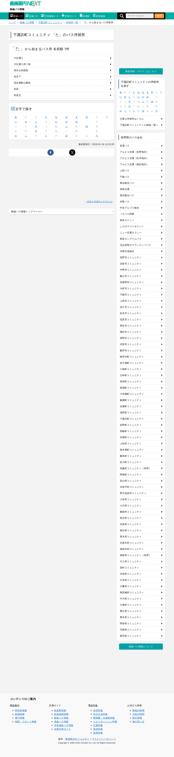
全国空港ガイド (62, 729)
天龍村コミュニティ (131, 629)
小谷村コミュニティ (131, 499)
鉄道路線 (99, 15)
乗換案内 (15, 705)
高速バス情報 (61, 721)
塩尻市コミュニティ (131, 319)
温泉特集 (98, 732)
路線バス (16, 15)
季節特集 (93, 705)
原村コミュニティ (129, 567)
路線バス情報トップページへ (26, 211)
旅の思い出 (138, 721)
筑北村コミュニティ (131, 518)
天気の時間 (138, 714)
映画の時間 (138, 710)
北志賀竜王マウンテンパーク (135, 245)
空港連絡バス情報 (63, 725)
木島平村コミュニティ (132, 487)
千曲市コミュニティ (131, 294)
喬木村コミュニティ (131, 617)
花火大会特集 (100, 714)
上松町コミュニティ (131, 443)
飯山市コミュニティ (131, 276)
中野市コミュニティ (131, 269)
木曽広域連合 (127, 251)
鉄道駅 (84, 15)
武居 (16, 89)
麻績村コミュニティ (131, 511)
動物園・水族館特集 (104, 718)
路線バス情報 (17, 9)
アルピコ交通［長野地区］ (134, 152)
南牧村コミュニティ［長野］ (135, 555)
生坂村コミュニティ (131, 524)
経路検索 (20, 714)
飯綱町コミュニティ (131, 400)
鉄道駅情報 (60, 710)
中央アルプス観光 (129, 207)
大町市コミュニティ (131, 288)
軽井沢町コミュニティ (132, 356)
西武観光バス (127, 195)
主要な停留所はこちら (132, 118)
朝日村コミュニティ (131, 530)
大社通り (18, 58)
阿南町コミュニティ (131, 474)
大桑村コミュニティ (131, 586)
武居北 (17, 95)
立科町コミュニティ (131, 375)
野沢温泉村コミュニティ (133, 493)
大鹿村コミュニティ (131, 604)
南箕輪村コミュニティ (132, 592)
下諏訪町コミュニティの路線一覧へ (139, 125)
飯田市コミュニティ (131, 350)
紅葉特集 (98, 725)
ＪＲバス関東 (127, 214)
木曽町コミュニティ (131, 437)
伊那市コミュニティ (131, 344)
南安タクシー (127, 220)
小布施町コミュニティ (132, 394)
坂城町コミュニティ (131, 387)
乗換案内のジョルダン (77, 739)
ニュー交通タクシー (131, 232)
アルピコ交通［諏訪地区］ (134, 164)
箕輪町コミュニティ (131, 431)
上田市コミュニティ (131, 300)
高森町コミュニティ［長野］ (135, 468)
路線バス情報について (141, 646)
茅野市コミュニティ (131, 338)
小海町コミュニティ (131, 369)
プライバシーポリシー (104, 739)
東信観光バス (127, 183)
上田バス (124, 170)
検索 (159, 15)
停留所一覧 (72, 22)
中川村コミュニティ (131, 598)
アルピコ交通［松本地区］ (134, 158)
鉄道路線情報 (61, 714)
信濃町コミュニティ (131, 406)
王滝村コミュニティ (131, 580)
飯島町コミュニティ (131, 456)
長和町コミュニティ (131, 381)
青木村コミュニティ (131, 536)
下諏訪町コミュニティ (50, 22)
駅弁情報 (137, 718)
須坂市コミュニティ (131, 263)
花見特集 (98, 710)
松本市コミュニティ (131, 313)
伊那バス (124, 201)
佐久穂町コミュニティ (132, 363)
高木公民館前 (21, 70)
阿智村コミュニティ (131, 623)
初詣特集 (98, 729)
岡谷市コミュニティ (131, 325)
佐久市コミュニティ (131, 307)
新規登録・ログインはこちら (141, 71)
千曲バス (124, 176)
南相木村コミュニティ (132, 549)
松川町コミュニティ (131, 462)
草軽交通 (124, 189)
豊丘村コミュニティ (131, 611)
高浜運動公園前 (22, 82)
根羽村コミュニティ (131, 635)
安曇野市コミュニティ (132, 282)
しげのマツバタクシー (132, 226)
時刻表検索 (21, 710)
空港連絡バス (50, 15)
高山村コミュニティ (131, 480)
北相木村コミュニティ (132, 542)
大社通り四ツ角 (22, 64)
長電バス (124, 145)
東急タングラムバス (131, 238)
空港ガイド (69, 15)
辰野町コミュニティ (131, 425)
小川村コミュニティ (131, 505)
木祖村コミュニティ (131, 573)
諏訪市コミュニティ (131, 331)
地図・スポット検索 (26, 721)
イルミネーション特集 (105, 721)
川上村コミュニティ (131, 561)
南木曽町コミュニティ (132, 449)
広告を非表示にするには (99, 202)
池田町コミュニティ (131, 412)
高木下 (17, 76)
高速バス (32, 15)
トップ (12, 22)
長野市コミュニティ (131, 257)
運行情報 (20, 718)
